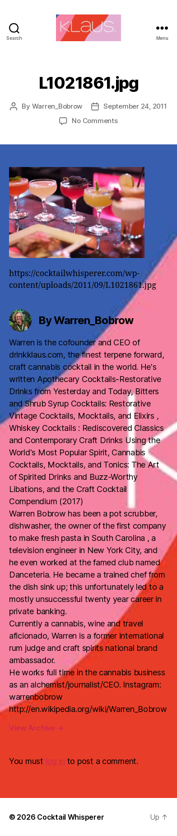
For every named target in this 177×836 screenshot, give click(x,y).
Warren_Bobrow (57, 106)
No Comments (94, 120)
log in (55, 761)
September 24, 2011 (135, 106)
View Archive (36, 727)
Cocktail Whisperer (70, 817)
